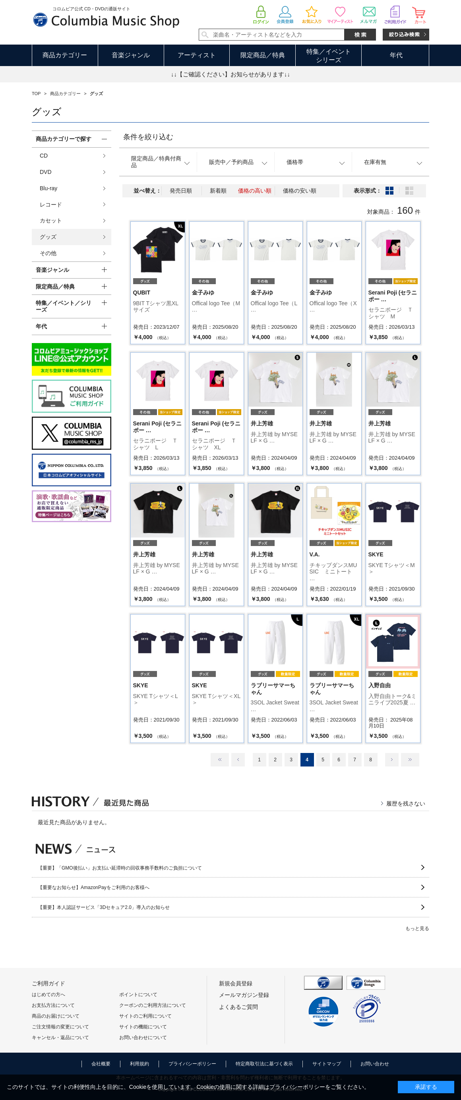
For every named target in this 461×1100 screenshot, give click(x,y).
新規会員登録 (235, 983)
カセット (51, 220)
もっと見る (417, 928)
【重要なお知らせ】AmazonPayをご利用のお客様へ (93, 887)
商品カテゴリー (65, 55)
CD (44, 155)
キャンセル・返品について (60, 1037)
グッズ (48, 237)
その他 (48, 253)
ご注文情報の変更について (60, 1027)
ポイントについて (138, 994)
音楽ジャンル (131, 55)
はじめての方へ (48, 994)
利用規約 (139, 1064)
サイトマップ (326, 1064)
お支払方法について (53, 1005)
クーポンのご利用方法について (152, 1005)
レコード (51, 204)
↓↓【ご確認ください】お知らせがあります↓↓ (230, 74)
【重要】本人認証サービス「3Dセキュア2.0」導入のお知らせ (104, 907)
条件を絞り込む (148, 137)
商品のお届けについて (55, 1016)
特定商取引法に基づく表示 (264, 1064)
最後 (410, 759)
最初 (220, 759)
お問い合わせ (374, 1064)
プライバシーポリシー (192, 1064)
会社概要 (100, 1064)
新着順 (218, 190)
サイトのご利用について (145, 1016)
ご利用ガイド (48, 983)
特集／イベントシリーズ (328, 55)
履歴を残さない (405, 803)
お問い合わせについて (143, 1037)
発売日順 (181, 190)
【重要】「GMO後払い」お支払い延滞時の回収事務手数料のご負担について (120, 868)
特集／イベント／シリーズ (63, 306)
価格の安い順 (299, 190)
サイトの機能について (143, 1027)
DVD (46, 172)
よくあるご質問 (238, 1007)
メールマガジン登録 (244, 995)
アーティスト (197, 55)
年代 (396, 55)
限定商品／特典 (262, 55)
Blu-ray (48, 188)
